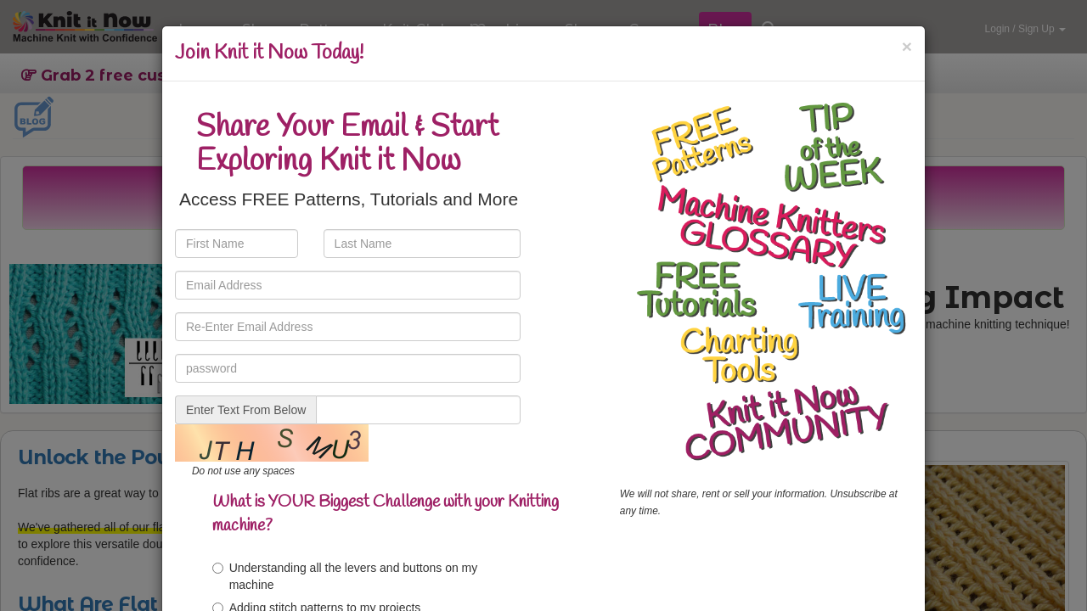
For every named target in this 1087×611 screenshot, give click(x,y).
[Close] (907, 46)
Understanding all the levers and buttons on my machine (345, 576)
